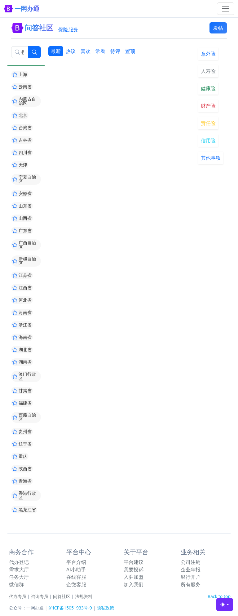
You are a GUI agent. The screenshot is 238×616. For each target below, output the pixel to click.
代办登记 (19, 562)
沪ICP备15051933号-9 (70, 608)
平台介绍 (76, 562)
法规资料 (83, 596)
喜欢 (85, 51)
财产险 (208, 105)
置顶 (130, 51)
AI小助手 (76, 569)
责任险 (208, 123)
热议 (71, 51)
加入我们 (133, 584)
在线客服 (76, 577)
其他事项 (211, 157)
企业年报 (191, 569)
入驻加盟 (133, 577)
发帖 (218, 27)
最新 (56, 51)
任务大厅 (19, 577)
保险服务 (68, 29)
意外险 (208, 53)
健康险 (208, 88)
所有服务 (191, 584)
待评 (115, 51)
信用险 (208, 140)
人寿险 (208, 71)
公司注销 (191, 562)
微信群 (16, 584)
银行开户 (191, 577)
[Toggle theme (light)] (224, 604)
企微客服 (76, 584)
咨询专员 (39, 596)
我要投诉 (133, 569)
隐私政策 (105, 608)
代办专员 (17, 596)
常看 (100, 51)
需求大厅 (19, 569)
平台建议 (133, 562)
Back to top (219, 596)
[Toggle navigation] (225, 8)
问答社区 (61, 596)
